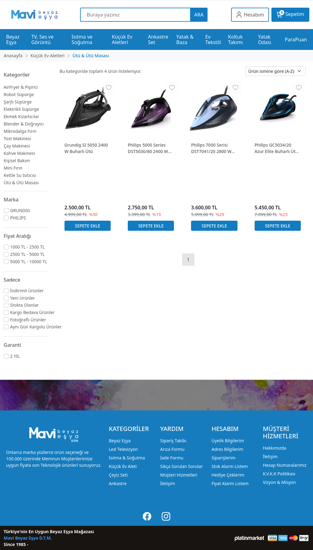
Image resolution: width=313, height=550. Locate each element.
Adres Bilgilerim (227, 449)
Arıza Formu (172, 449)
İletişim (167, 483)
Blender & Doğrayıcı (24, 124)
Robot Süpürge (19, 94)
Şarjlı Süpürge (18, 102)
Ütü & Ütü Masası (21, 182)
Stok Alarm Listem (230, 466)
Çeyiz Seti (118, 475)
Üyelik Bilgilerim (228, 440)
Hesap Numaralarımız (285, 465)
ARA (198, 14)
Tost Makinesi (17, 138)
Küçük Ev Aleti (123, 466)
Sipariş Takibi (173, 440)
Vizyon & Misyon (279, 482)
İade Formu (171, 458)
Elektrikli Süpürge (21, 109)
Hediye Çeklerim (228, 475)
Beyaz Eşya (120, 440)
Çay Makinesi (17, 146)
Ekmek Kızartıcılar (21, 116)
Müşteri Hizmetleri (178, 475)
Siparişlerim (223, 458)
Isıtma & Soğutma (127, 458)
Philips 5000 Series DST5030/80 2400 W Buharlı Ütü (148, 148)
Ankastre (118, 483)
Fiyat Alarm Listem (230, 483)
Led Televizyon (123, 449)
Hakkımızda (274, 448)
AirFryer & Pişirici (21, 87)
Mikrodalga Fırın (20, 131)
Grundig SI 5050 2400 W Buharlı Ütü (86, 148)
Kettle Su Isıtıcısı (20, 175)
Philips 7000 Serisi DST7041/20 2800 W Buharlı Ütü (211, 148)
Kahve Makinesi (19, 153)
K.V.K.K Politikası (279, 474)
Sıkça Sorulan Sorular (181, 466)
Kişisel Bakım (17, 160)
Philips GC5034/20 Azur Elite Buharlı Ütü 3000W (276, 148)
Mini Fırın (13, 168)
